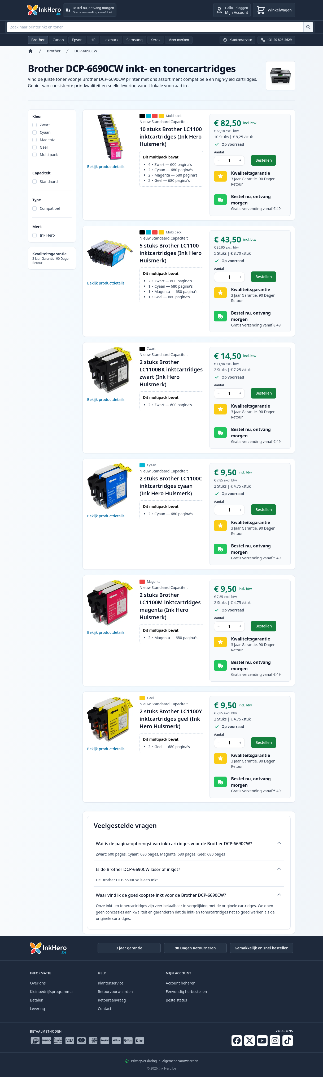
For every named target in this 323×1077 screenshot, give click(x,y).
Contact (104, 1008)
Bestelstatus (176, 1000)
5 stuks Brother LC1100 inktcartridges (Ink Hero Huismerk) (170, 253)
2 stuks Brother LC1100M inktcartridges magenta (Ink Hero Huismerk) (170, 606)
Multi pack (49, 154)
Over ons (38, 983)
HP (92, 39)
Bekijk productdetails (105, 166)
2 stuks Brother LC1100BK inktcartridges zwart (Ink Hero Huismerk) (171, 373)
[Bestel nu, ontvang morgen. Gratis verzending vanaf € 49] (89, 10)
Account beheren (180, 983)
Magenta (47, 139)
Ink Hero (47, 235)
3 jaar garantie (129, 947)
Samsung (134, 39)
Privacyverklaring (144, 1061)
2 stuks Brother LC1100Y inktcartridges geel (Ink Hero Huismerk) (170, 719)
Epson (77, 39)
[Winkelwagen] (274, 10)
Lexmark (111, 39)
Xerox (155, 39)
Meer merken (178, 39)
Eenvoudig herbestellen (186, 991)
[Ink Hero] (44, 10)
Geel (44, 147)
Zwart (45, 124)
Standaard (49, 181)
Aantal (219, 152)
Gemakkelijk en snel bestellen (261, 947)
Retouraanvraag (112, 1000)
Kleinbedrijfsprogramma (51, 991)
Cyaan (45, 132)
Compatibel (50, 208)
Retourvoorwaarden (115, 991)
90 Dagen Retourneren (195, 947)
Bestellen (265, 161)
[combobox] (160, 27)
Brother (38, 39)
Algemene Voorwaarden (180, 1061)
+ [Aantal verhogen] (240, 160)
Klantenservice (110, 983)
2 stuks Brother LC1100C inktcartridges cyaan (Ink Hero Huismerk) (170, 486)
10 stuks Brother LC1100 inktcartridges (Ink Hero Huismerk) (170, 136)
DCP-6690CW (85, 50)
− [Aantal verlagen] (218, 160)
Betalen (36, 1000)
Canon (58, 39)
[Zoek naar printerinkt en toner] (308, 27)
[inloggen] (232, 10)
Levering (37, 1008)
